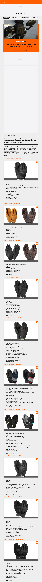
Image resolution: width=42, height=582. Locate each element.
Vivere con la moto (26, 17)
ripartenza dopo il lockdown (10, 151)
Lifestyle (6, 17)
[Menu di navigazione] (6, 2)
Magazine (9, 135)
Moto (5, 135)
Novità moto (14, 17)
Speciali (35, 17)
